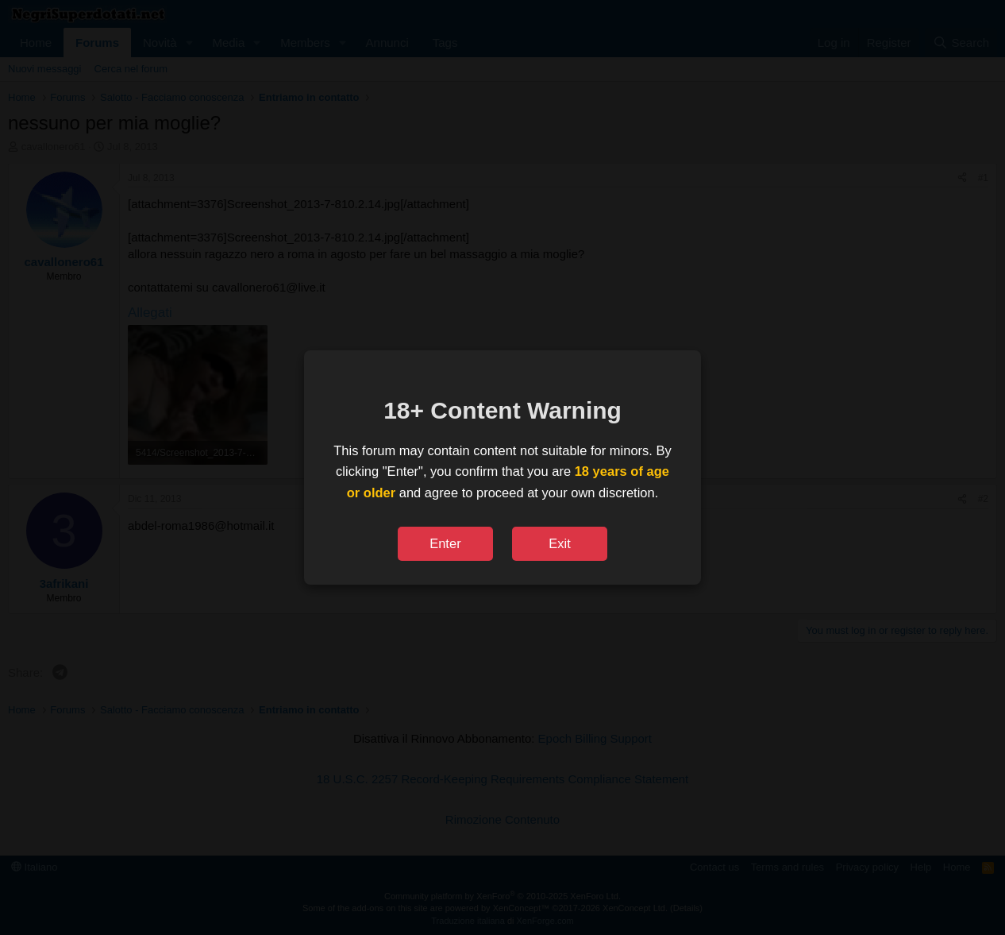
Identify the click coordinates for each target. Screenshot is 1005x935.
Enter (444, 543)
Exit (560, 543)
